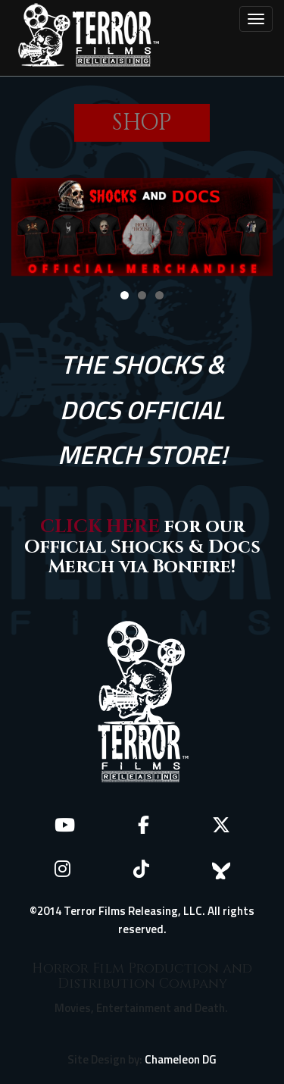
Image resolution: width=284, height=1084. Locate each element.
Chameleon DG (181, 1059)
